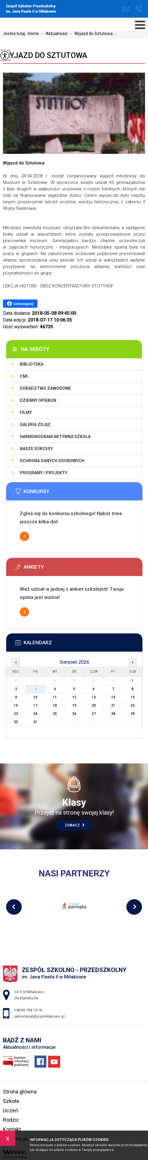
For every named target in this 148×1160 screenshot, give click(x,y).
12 (74, 697)
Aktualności (53, 33)
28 (113, 714)
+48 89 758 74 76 (138, 8)
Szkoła (11, 1101)
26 (74, 714)
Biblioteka (31, 364)
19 (74, 705)
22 (133, 705)
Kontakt (12, 1129)
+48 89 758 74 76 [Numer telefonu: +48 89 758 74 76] (28, 1010)
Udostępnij (20, 303)
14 (113, 697)
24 (35, 714)
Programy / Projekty (43, 472)
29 (133, 714)
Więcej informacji (24, 536)
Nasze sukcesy (36, 448)
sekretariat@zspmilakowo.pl (125, 9)
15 (133, 697)
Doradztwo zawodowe (45, 388)
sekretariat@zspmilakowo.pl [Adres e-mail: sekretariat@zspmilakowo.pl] (39, 1016)
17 (35, 705)
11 (55, 697)
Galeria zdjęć (35, 424)
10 (35, 697)
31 (35, 722)
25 (55, 714)
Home (33, 33)
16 (16, 705)
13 (94, 697)
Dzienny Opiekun (38, 400)
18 (55, 705)
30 (16, 722)
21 (113, 705)
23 (16, 714)
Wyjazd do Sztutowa (45, 55)
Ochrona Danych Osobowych (52, 460)
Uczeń (10, 1110)
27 (94, 714)
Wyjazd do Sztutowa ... (92, 33)
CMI (24, 376)
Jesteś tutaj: (15, 33)
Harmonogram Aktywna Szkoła (55, 436)
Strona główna (20, 1092)
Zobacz (75, 825)
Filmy (26, 412)
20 (94, 705)
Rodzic (11, 1120)
